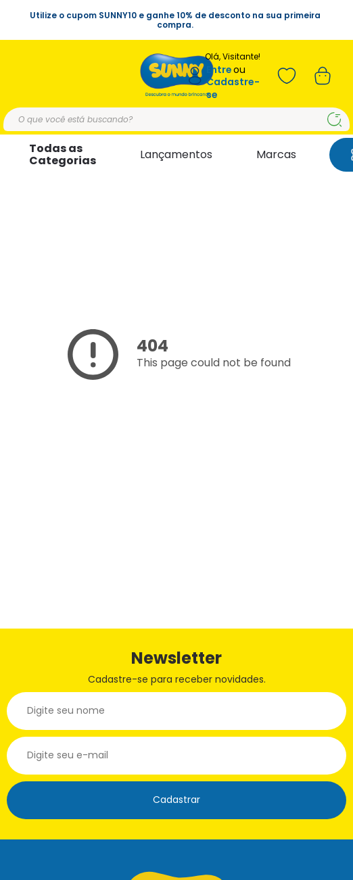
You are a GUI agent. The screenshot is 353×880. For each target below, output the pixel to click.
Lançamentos (176, 154)
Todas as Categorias (62, 154)
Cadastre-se (233, 88)
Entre (219, 70)
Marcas (276, 154)
